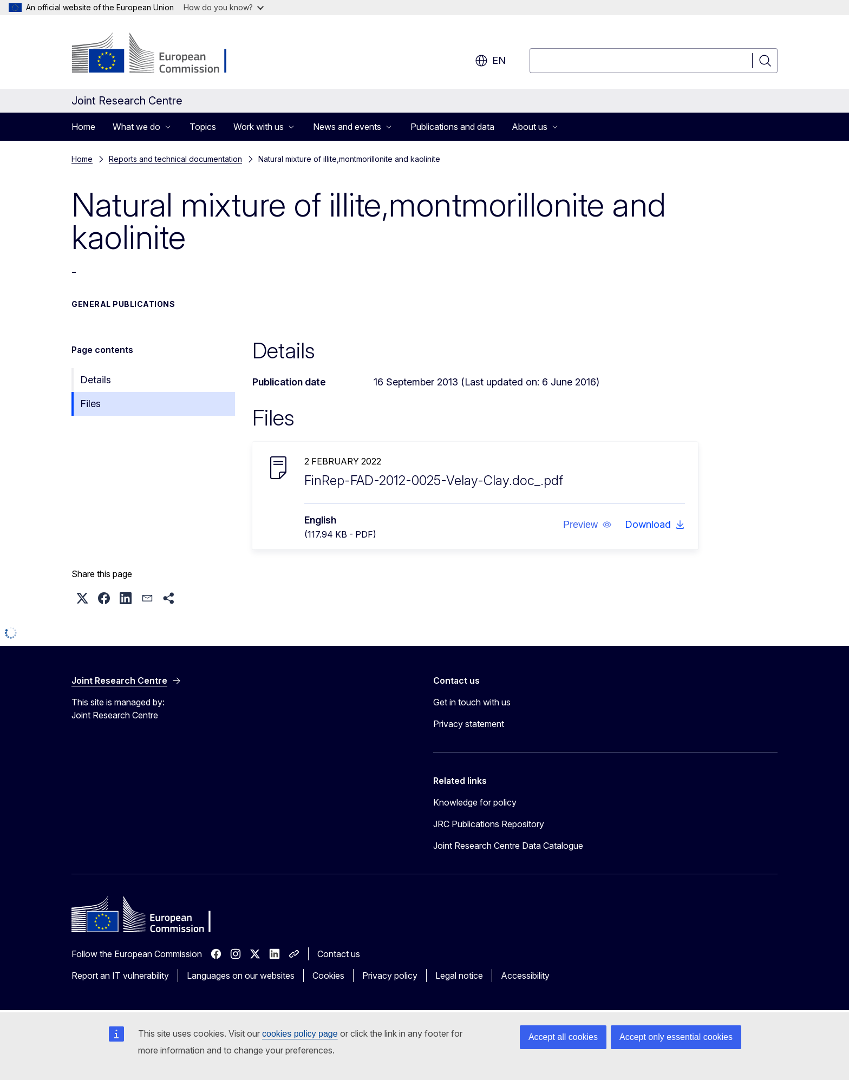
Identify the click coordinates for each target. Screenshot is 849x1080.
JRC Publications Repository (488, 824)
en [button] (490, 60)
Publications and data (452, 126)
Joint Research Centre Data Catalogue (508, 845)
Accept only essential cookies (676, 1037)
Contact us (338, 953)
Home (83, 126)
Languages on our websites (241, 975)
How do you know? (224, 7)
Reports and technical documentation (175, 158)
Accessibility (525, 975)
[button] (587, 525)
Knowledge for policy (475, 802)
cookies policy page (300, 1033)
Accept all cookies (563, 1037)
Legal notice (459, 975)
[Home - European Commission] (158, 54)
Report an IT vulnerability (120, 975)
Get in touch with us (472, 702)
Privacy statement (468, 723)
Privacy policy (389, 975)
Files (90, 403)
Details (95, 379)
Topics (203, 126)
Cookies (328, 975)
